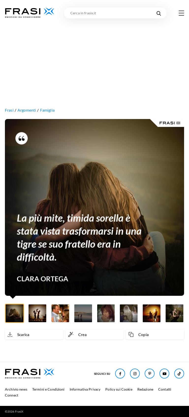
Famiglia (47, 110)
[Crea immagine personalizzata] (94, 334)
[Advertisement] (94, 55)
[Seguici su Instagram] (135, 373)
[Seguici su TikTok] (179, 373)
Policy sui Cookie (118, 389)
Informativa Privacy (85, 389)
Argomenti (26, 110)
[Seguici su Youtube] (164, 373)
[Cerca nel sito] (158, 13)
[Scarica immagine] (34, 334)
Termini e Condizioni (48, 389)
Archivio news (16, 389)
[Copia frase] (155, 334)
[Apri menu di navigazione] (181, 13)
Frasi (9, 110)
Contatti (164, 389)
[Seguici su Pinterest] (150, 373)
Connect (11, 395)
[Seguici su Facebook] (120, 373)
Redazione (145, 389)
